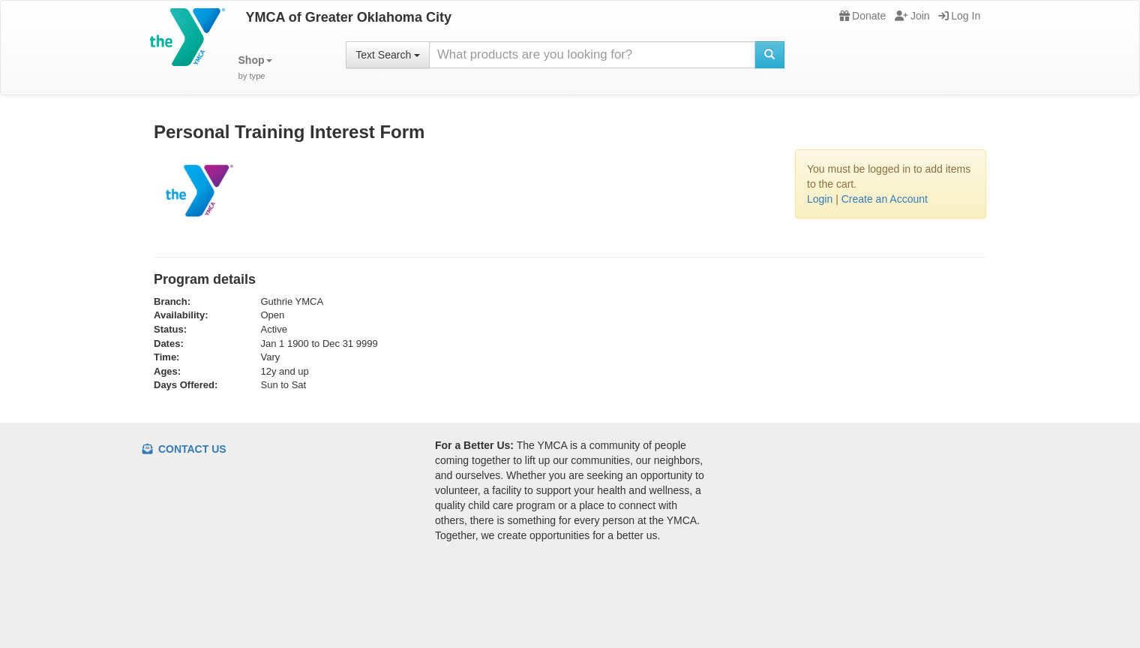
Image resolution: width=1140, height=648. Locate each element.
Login (819, 199)
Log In (959, 16)
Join (912, 16)
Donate (862, 16)
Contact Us (184, 449)
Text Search (388, 55)
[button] (255, 68)
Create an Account (885, 199)
